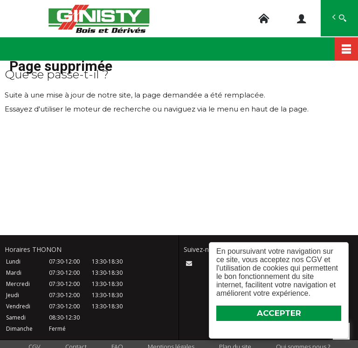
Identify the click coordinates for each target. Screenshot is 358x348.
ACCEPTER (279, 313)
